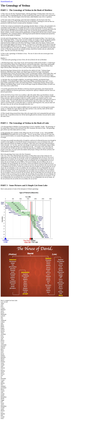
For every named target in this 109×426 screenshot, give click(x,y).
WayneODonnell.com (7, 1)
